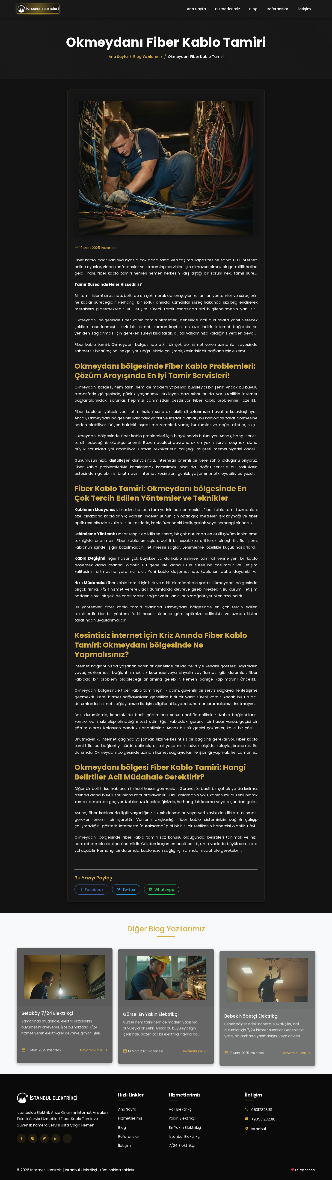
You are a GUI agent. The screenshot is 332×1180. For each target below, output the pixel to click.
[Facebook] (21, 1138)
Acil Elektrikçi (180, 1109)
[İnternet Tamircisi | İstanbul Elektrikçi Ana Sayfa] (38, 9)
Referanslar (277, 9)
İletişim (304, 9)
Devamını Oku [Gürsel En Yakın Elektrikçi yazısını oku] (195, 1071)
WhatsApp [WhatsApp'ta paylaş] (161, 889)
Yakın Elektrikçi (182, 1118)
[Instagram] (32, 1138)
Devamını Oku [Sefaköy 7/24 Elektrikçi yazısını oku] (94, 1065)
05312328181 (261, 1109)
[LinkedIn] (55, 1138)
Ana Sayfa (196, 9)
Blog (253, 9)
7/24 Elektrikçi (182, 1145)
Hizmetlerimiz (227, 9)
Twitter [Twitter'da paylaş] (126, 889)
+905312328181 (264, 1119)
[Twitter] (44, 1138)
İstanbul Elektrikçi (184, 1136)
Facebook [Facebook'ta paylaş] (91, 889)
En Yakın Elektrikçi (185, 1127)
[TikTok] (67, 1138)
